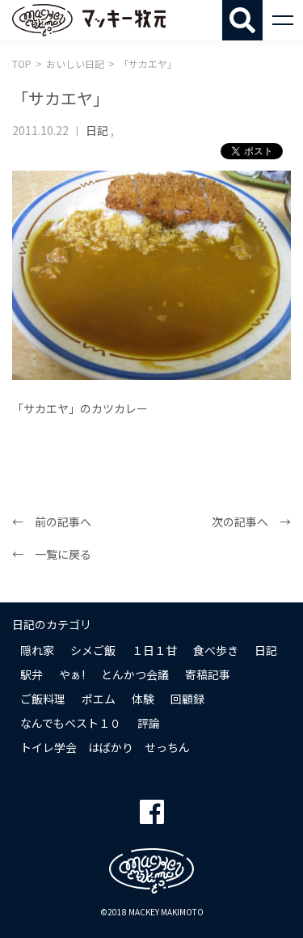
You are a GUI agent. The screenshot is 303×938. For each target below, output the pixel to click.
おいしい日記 (75, 63)
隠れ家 (37, 650)
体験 (143, 699)
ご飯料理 (42, 699)
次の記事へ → (251, 521)
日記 (97, 130)
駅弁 (31, 674)
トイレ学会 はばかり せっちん (105, 747)
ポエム (99, 699)
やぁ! (72, 674)
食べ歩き (215, 650)
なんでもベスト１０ (70, 723)
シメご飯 (93, 650)
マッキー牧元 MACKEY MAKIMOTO (89, 20)
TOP (22, 63)
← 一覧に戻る (51, 554)
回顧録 (187, 699)
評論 (148, 723)
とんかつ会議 (135, 674)
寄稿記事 (207, 674)
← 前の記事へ (51, 521)
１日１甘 (154, 650)
